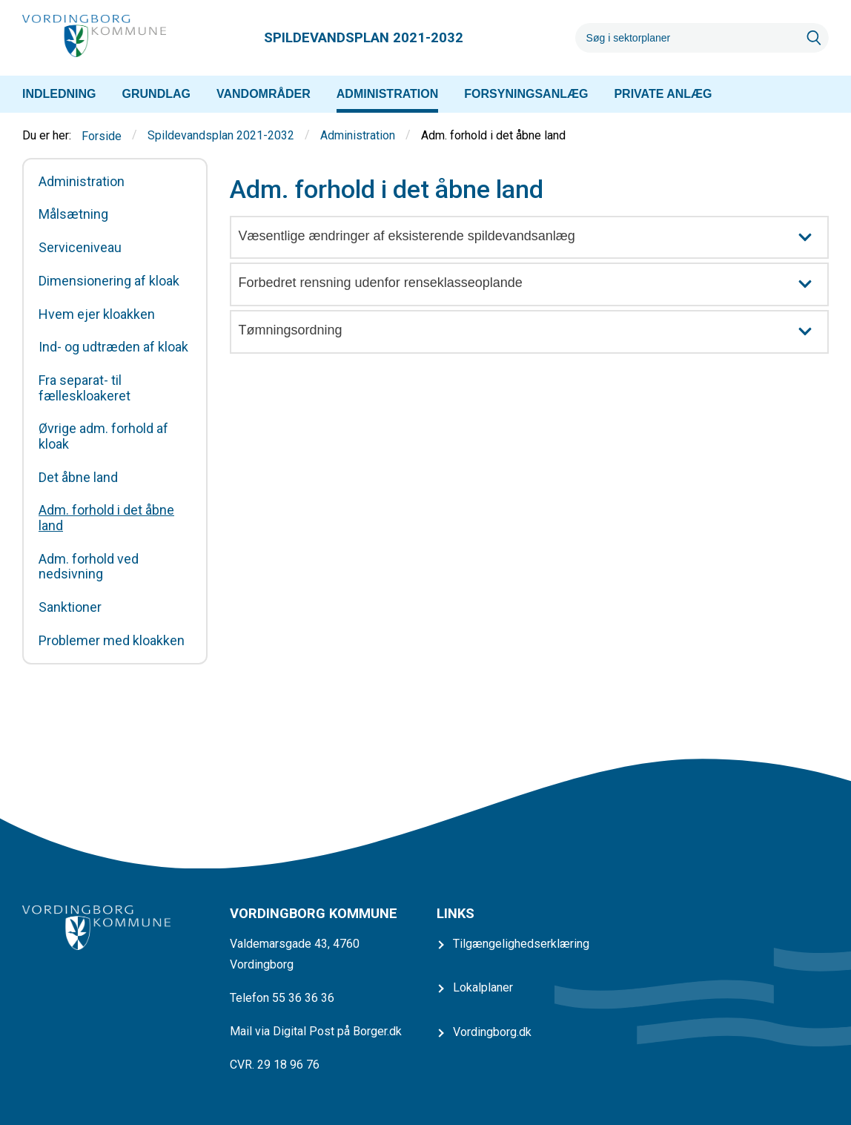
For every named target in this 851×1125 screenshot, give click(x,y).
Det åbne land (78, 477)
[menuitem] (59, 94)
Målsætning (73, 214)
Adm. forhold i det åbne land (106, 518)
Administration (357, 136)
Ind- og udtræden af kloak (113, 347)
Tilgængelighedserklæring (521, 944)
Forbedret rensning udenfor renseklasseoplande (533, 284)
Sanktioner (70, 607)
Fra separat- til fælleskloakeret (84, 388)
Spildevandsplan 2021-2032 (221, 136)
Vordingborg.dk (492, 1032)
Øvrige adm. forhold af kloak (103, 436)
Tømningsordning (533, 332)
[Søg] (687, 38)
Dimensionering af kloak (109, 281)
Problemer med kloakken (112, 640)
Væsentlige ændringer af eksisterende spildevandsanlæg (533, 237)
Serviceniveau (80, 247)
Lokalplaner (483, 987)
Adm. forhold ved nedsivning (89, 567)
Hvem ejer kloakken (97, 314)
